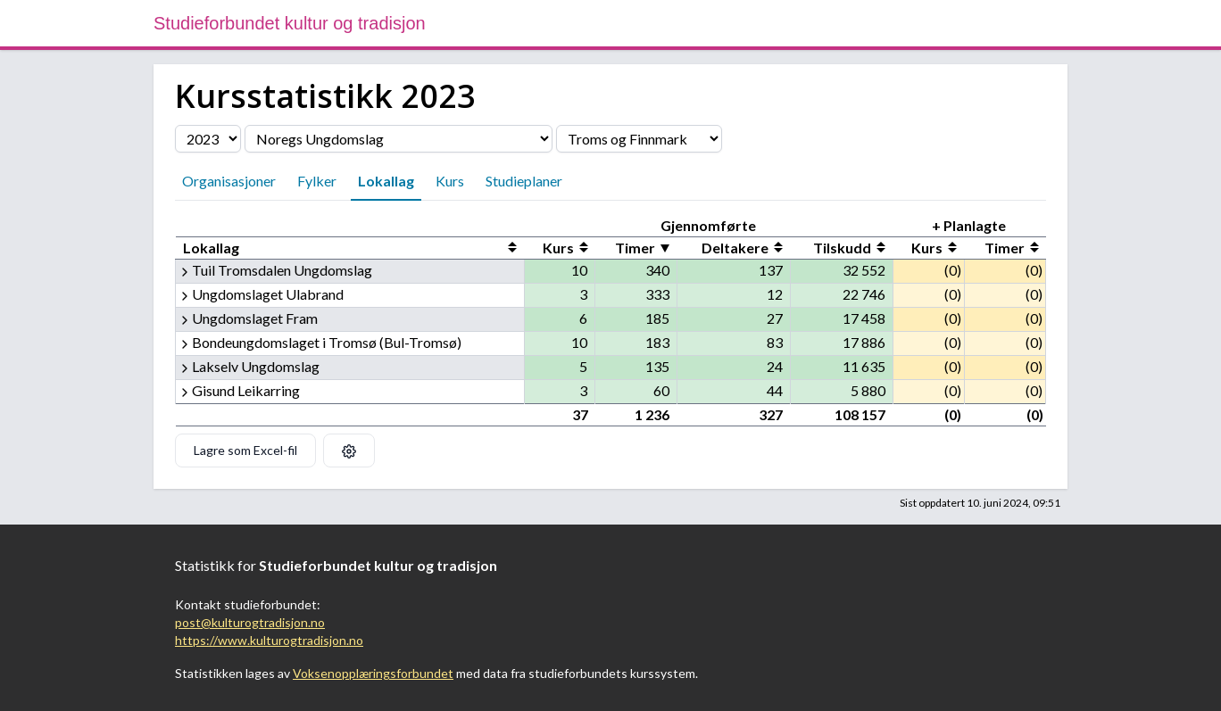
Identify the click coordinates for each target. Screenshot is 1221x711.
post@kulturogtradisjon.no (250, 622)
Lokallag (386, 180)
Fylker (316, 180)
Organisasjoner (229, 180)
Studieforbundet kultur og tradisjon (290, 23)
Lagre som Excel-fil (245, 450)
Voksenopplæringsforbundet (373, 673)
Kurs (450, 180)
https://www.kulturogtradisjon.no (269, 640)
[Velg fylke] (639, 139)
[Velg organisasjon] (398, 139)
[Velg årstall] (208, 139)
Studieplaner (524, 180)
